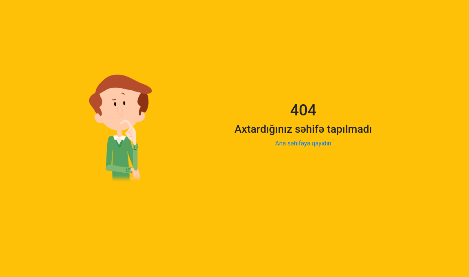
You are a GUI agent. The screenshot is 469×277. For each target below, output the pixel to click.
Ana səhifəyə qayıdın (303, 143)
